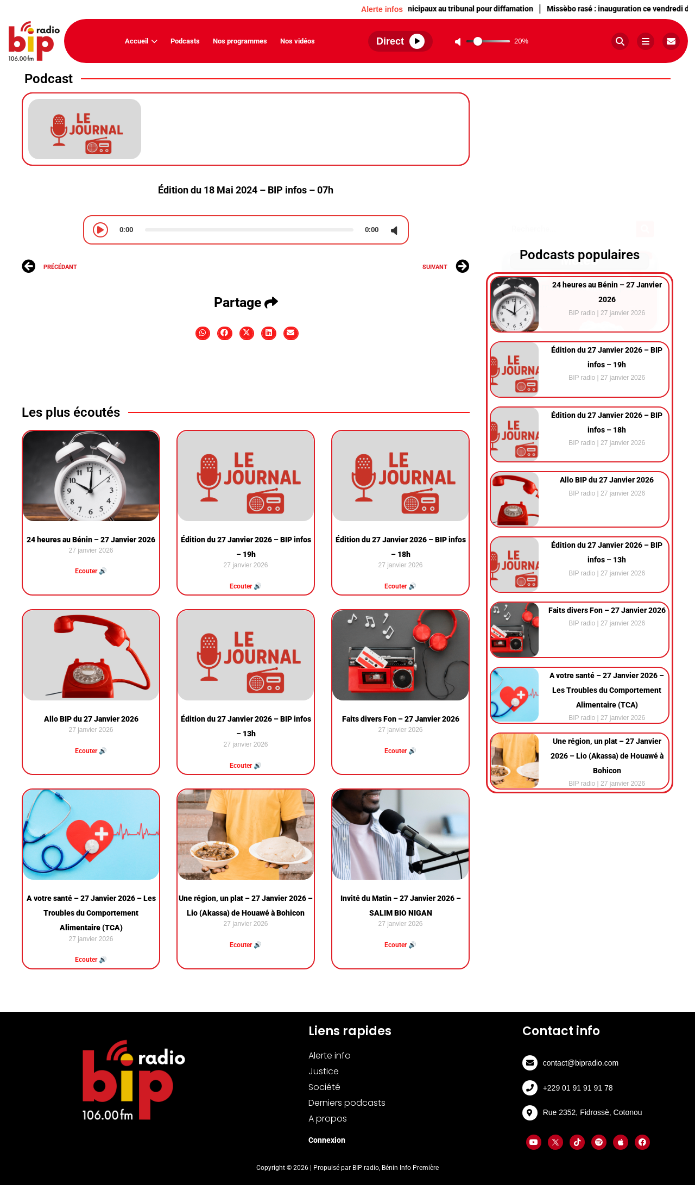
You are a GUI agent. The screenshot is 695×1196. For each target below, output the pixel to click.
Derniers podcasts (347, 1103)
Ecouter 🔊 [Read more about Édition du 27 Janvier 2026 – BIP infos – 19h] (246, 586)
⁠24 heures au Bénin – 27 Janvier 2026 (91, 539)
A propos (327, 1118)
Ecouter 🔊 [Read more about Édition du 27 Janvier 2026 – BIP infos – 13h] (246, 765)
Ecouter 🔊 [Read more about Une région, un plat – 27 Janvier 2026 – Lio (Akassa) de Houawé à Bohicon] (246, 945)
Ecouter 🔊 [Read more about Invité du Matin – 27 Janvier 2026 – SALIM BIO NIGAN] (400, 945)
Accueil (141, 41)
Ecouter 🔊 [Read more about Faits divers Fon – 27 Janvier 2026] (400, 751)
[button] (203, 333)
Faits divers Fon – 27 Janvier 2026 (400, 719)
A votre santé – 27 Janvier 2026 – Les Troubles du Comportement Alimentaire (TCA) (91, 913)
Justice (323, 1071)
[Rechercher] (620, 41)
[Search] (645, 103)
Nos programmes (240, 41)
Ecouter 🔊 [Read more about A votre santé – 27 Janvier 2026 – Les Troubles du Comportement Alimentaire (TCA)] (91, 959)
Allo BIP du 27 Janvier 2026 (91, 719)
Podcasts (185, 41)
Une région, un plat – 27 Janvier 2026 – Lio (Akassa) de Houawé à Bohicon (607, 756)
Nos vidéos (297, 41)
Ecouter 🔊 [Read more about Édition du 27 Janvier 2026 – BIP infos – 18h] (400, 586)
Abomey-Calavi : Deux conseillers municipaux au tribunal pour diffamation (423, 8)
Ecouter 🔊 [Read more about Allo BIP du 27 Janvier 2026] (91, 751)
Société (324, 1087)
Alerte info (329, 1055)
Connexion (326, 1140)
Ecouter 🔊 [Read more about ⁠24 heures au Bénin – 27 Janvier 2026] (91, 571)
